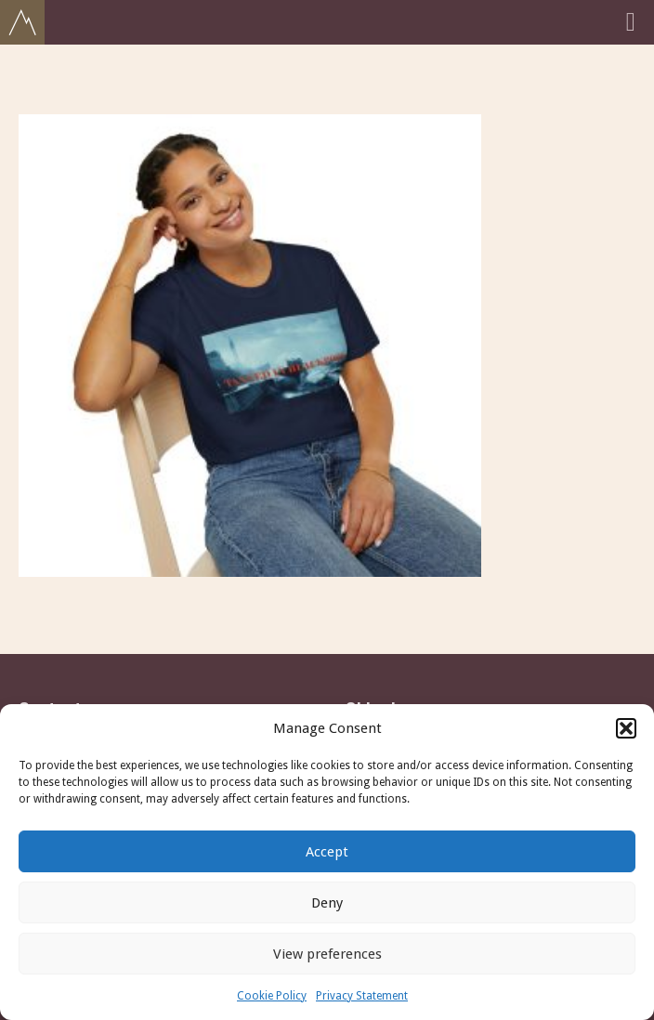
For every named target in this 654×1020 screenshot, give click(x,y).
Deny (327, 903)
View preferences (327, 954)
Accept (327, 851)
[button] (626, 728)
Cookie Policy (272, 995)
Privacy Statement (362, 995)
